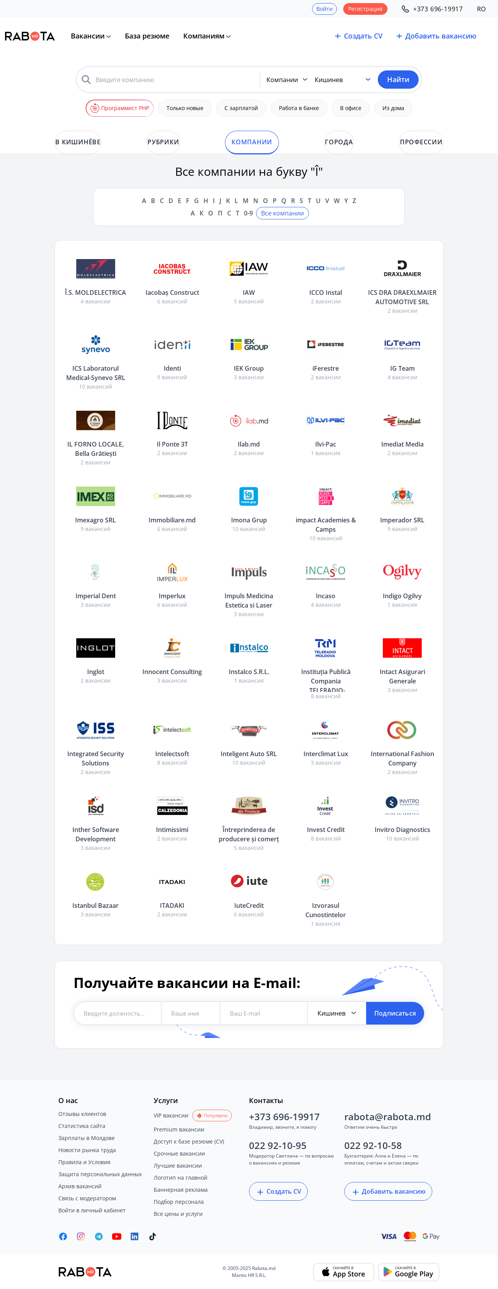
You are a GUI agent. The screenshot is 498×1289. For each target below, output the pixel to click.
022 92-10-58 (373, 1145)
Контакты (266, 1100)
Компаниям (203, 35)
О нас (68, 1100)
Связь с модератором (87, 1198)
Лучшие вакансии (178, 1165)
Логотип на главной (180, 1177)
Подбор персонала (179, 1201)
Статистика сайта (81, 1126)
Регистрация (365, 8)
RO (481, 9)
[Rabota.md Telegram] (99, 1236)
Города (340, 142)
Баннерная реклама (181, 1189)
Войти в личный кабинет (92, 1210)
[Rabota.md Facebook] (63, 1236)
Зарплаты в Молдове (86, 1138)
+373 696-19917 (284, 1116)
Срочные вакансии (179, 1153)
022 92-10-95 (278, 1145)
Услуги (166, 1100)
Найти (398, 79)
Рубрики (163, 142)
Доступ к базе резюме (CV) (189, 1141)
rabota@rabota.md (387, 1116)
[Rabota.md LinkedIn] (134, 1236)
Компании (251, 142)
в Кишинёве (77, 142)
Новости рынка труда (87, 1150)
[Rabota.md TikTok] (152, 1236)
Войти (324, 8)
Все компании (282, 213)
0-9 (248, 213)
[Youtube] (116, 1236)
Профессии (422, 142)
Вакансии (88, 35)
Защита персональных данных (100, 1174)
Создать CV (278, 1192)
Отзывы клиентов (82, 1113)
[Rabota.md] (30, 36)
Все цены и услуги (178, 1213)
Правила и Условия (84, 1162)
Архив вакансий (80, 1186)
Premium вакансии (179, 1129)
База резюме (147, 35)
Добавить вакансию (388, 1192)
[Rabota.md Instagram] (81, 1236)
